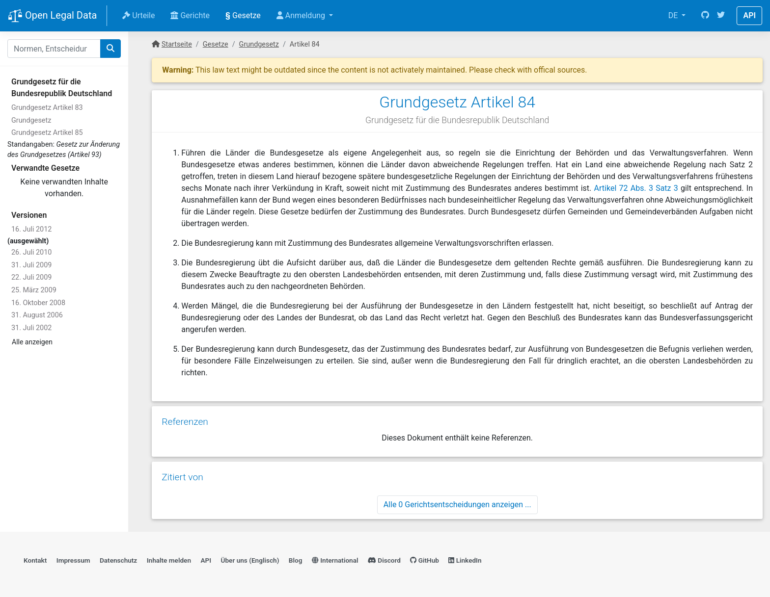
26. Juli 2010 (31, 252)
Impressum (73, 560)
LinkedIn (464, 560)
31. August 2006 (37, 315)
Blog (295, 560)
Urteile (138, 15)
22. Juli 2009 (31, 277)
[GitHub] (705, 16)
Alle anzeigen (32, 342)
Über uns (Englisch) (250, 560)
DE (674, 15)
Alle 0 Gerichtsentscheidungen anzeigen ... (457, 504)
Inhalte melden (169, 560)
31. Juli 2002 (31, 328)
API (749, 15)
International (335, 560)
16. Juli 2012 (31, 229)
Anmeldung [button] (301, 15)
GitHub (424, 560)
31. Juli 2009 (31, 265)
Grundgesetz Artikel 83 (47, 108)
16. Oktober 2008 (38, 303)
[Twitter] (721, 16)
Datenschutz (118, 560)
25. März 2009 (33, 290)
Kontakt (35, 560)
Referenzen (185, 421)
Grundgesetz (31, 120)
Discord (384, 560)
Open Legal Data (52, 16)
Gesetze (243, 15)
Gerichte (190, 15)
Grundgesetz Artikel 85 (47, 133)
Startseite (177, 44)
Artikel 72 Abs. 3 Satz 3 (636, 188)
